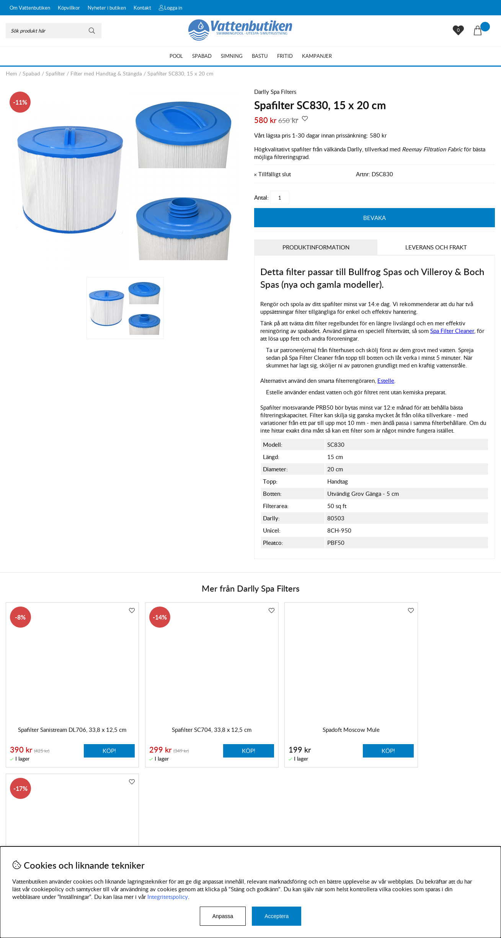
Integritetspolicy (167, 896)
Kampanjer (317, 55)
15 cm (335, 457)
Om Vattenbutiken (30, 7)
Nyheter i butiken (107, 7)
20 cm (335, 469)
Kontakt (142, 7)
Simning (232, 55)
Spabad (202, 55)
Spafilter (55, 73)
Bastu (260, 55)
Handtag (337, 481)
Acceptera (276, 916)
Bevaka (374, 217)
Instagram (169, 844)
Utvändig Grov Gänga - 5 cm (363, 494)
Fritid (285, 55)
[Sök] (53, 30)
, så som (441, 331)
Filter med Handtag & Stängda (106, 73)
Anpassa (222, 916)
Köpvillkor (69, 7)
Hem (11, 73)
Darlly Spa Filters (275, 91)
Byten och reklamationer (36, 842)
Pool (176, 55)
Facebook (206, 844)
